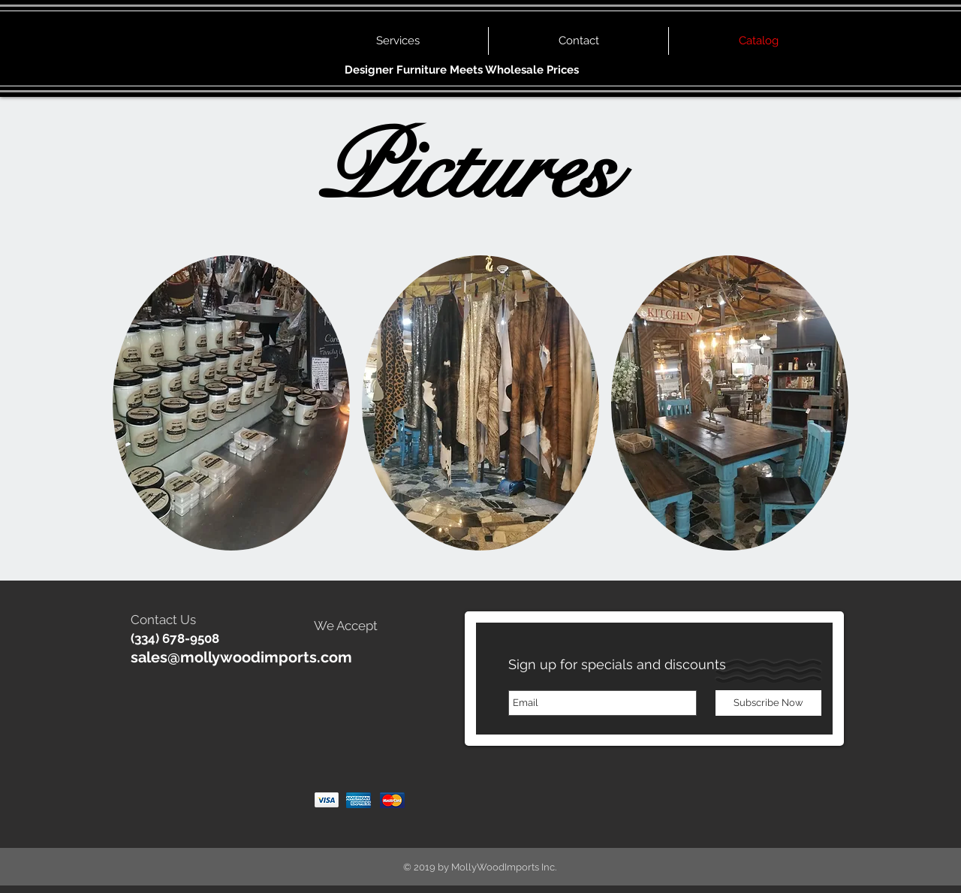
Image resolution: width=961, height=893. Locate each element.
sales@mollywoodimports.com (241, 657)
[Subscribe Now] (768, 703)
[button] (231, 403)
